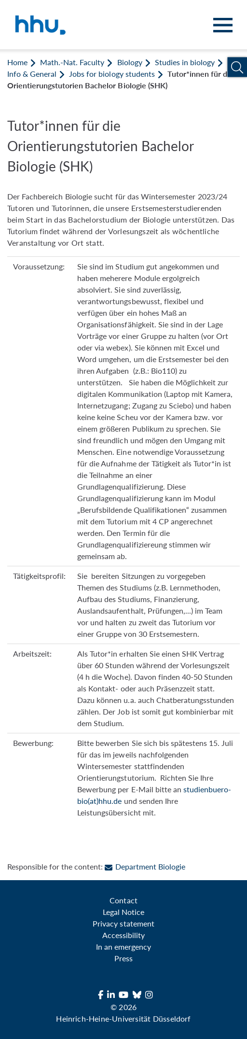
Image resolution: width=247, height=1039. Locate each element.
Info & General (31, 73)
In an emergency (123, 946)
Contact (123, 900)
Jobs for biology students (111, 73)
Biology (129, 62)
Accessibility (123, 935)
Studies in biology (185, 62)
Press (123, 958)
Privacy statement (123, 923)
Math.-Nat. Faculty (72, 62)
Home (17, 62)
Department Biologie (145, 866)
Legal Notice (123, 911)
